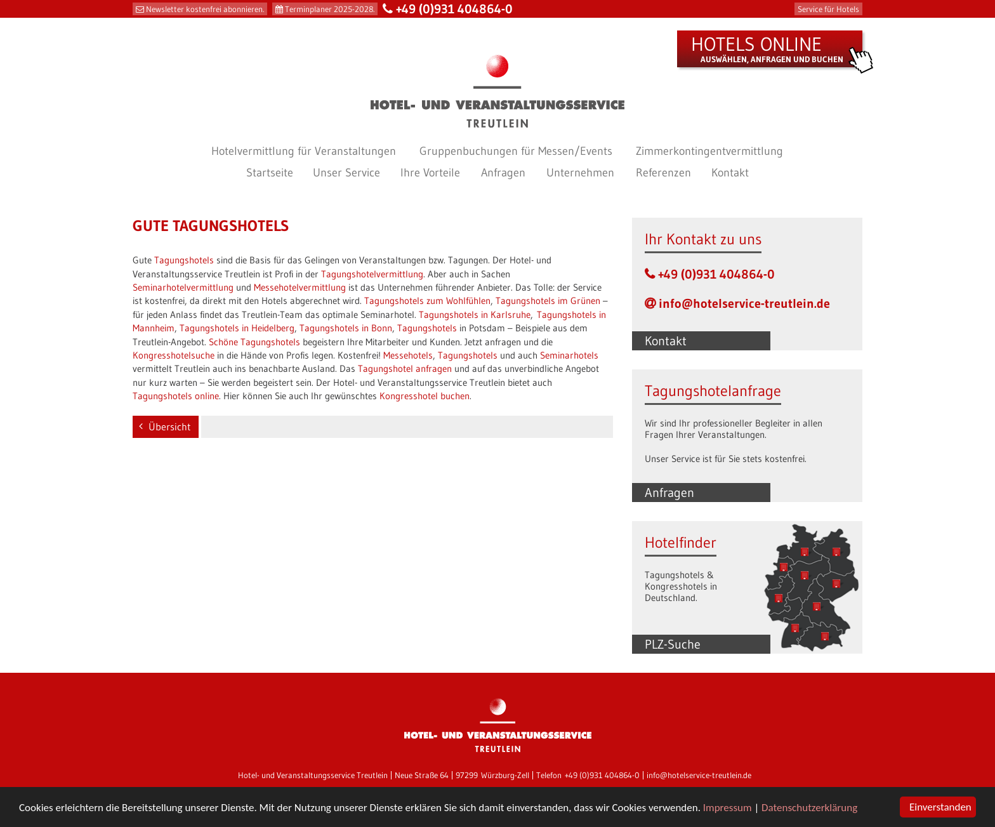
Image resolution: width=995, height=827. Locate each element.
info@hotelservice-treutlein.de (744, 303)
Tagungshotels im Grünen (548, 300)
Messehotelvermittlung (300, 287)
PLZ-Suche (673, 644)
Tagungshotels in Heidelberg (237, 328)
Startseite (269, 173)
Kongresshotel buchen (424, 396)
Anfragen (669, 492)
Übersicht (169, 426)
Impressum (727, 807)
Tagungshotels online (176, 396)
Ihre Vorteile (430, 173)
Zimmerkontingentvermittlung (709, 151)
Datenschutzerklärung (809, 807)
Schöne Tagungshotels (254, 342)
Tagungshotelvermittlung (372, 274)
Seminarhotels (569, 355)
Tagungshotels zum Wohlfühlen (427, 300)
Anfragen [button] (503, 173)
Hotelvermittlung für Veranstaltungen (303, 151)
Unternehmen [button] (580, 173)
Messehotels (408, 355)
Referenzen (663, 173)
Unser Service (346, 173)
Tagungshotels (184, 260)
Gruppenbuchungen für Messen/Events (515, 151)
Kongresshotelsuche (173, 355)
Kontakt (730, 173)
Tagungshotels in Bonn (346, 328)
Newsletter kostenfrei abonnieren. (205, 9)
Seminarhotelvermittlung (183, 287)
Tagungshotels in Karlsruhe (474, 314)
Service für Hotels (828, 9)
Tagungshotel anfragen (405, 368)
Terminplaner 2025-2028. (329, 9)
